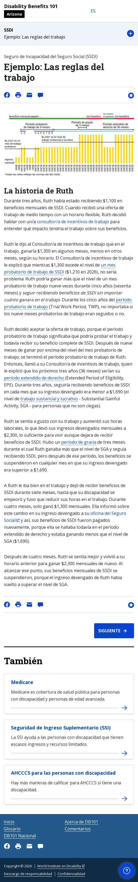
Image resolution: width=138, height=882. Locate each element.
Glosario (12, 829)
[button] (69, 33)
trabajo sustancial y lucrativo (49, 399)
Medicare (22, 682)
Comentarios (78, 829)
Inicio (9, 822)
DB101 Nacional (20, 836)
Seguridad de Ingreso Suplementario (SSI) (60, 727)
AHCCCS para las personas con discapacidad (63, 773)
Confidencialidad (71, 873)
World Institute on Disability (59, 866)
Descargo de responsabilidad (28, 873)
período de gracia (78, 442)
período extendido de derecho (34, 378)
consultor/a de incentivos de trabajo (73, 222)
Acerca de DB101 (81, 822)
